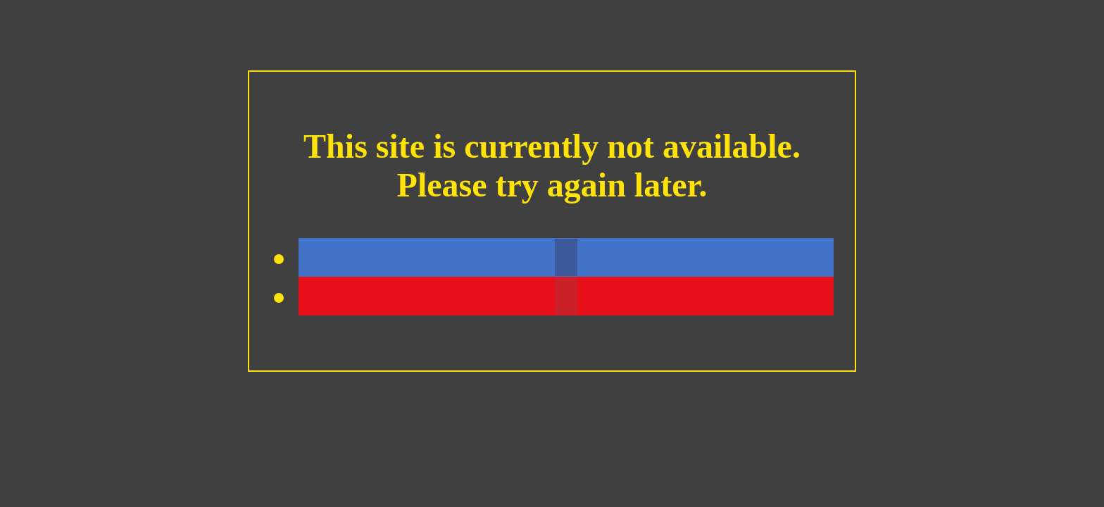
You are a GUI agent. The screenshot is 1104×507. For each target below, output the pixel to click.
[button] (566, 257)
